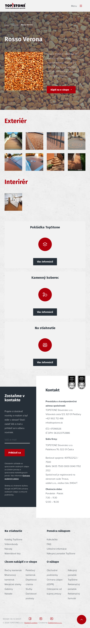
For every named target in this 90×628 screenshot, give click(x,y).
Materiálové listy (13, 553)
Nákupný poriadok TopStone (61, 553)
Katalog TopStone (13, 539)
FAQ (49, 544)
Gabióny (9, 589)
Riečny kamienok (13, 570)
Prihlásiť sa (14, 452)
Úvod (7, 24)
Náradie (8, 593)
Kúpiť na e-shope (60, 89)
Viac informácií (45, 261)
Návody (8, 548)
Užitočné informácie (57, 548)
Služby (29, 589)
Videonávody (11, 544)
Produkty (15, 24)
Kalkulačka (52, 539)
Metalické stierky (13, 584)
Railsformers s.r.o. (55, 622)
